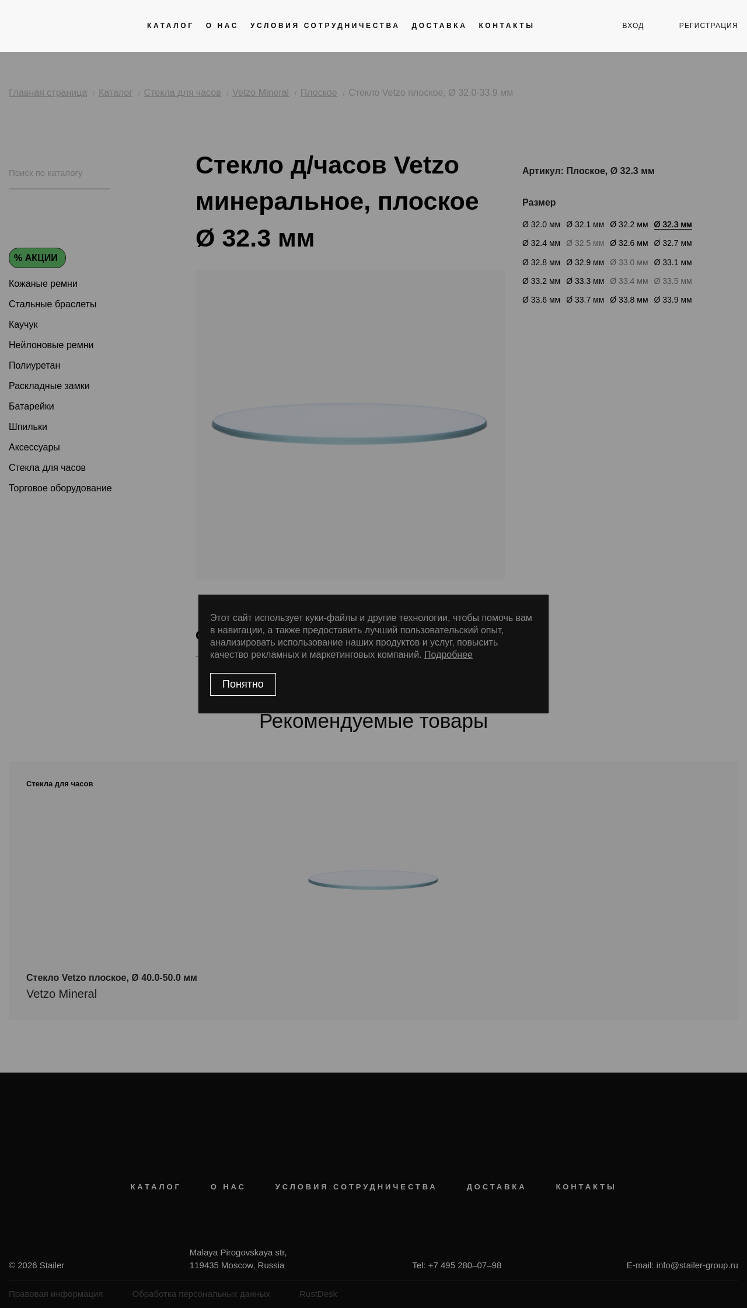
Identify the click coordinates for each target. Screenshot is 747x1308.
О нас (222, 26)
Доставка (439, 26)
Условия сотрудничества (325, 26)
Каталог (170, 26)
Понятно (243, 684)
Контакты (507, 26)
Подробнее (448, 655)
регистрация (708, 26)
